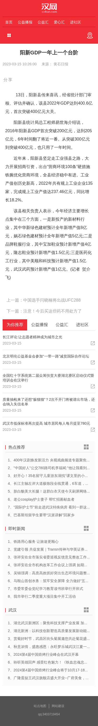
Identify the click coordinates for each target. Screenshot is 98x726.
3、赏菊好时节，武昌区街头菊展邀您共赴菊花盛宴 (49, 638)
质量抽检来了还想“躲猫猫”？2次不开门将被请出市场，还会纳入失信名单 (49, 401)
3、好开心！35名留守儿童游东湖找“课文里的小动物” (50, 476)
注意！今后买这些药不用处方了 (52, 311)
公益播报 (25, 22)
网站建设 (58, 706)
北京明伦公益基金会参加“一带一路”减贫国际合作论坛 (46, 356)
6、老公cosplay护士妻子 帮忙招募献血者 (41, 499)
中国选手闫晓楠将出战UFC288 (52, 300)
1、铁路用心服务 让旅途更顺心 (33, 541)
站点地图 (40, 706)
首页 (9, 22)
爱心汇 (59, 22)
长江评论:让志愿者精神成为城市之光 (32, 337)
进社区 (75, 22)
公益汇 (43, 22)
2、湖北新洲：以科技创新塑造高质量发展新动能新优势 (53, 631)
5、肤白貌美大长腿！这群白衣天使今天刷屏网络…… (51, 491)
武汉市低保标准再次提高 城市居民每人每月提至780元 (46, 423)
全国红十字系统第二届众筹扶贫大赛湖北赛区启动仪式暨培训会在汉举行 (48, 377)
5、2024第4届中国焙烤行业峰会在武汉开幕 (43, 654)
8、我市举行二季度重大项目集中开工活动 (42, 596)
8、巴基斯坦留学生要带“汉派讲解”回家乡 (41, 515)
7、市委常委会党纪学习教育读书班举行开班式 (45, 589)
